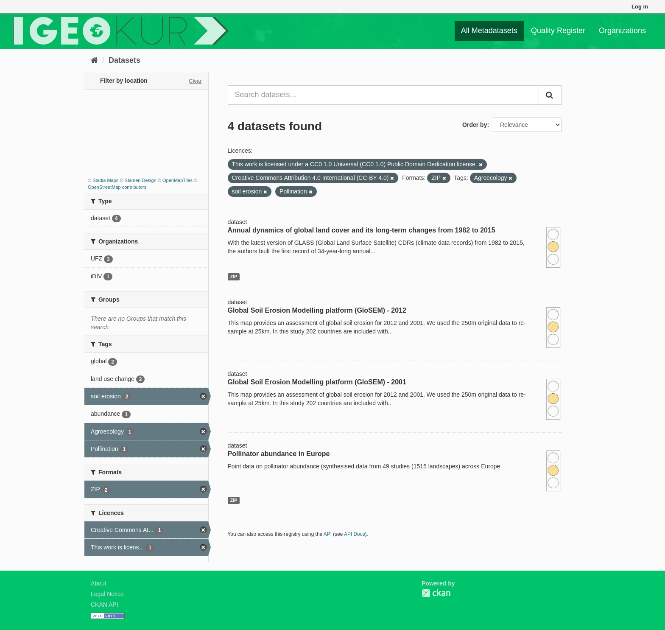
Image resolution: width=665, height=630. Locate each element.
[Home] (94, 60)
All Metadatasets (489, 30)
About (98, 583)
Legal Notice (107, 594)
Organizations (622, 30)
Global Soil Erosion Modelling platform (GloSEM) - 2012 (317, 310)
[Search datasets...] (383, 95)
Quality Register (558, 30)
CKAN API (104, 604)
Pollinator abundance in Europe (279, 453)
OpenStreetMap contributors (117, 187)
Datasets (124, 60)
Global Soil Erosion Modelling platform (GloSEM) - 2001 (317, 382)
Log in (639, 6)
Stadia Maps (105, 180)
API (328, 534)
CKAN (436, 592)
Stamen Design (140, 180)
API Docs (354, 534)
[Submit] (550, 95)
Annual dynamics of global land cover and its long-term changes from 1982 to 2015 (361, 230)
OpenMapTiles (177, 180)
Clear (195, 81)
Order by (474, 124)
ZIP (233, 276)
